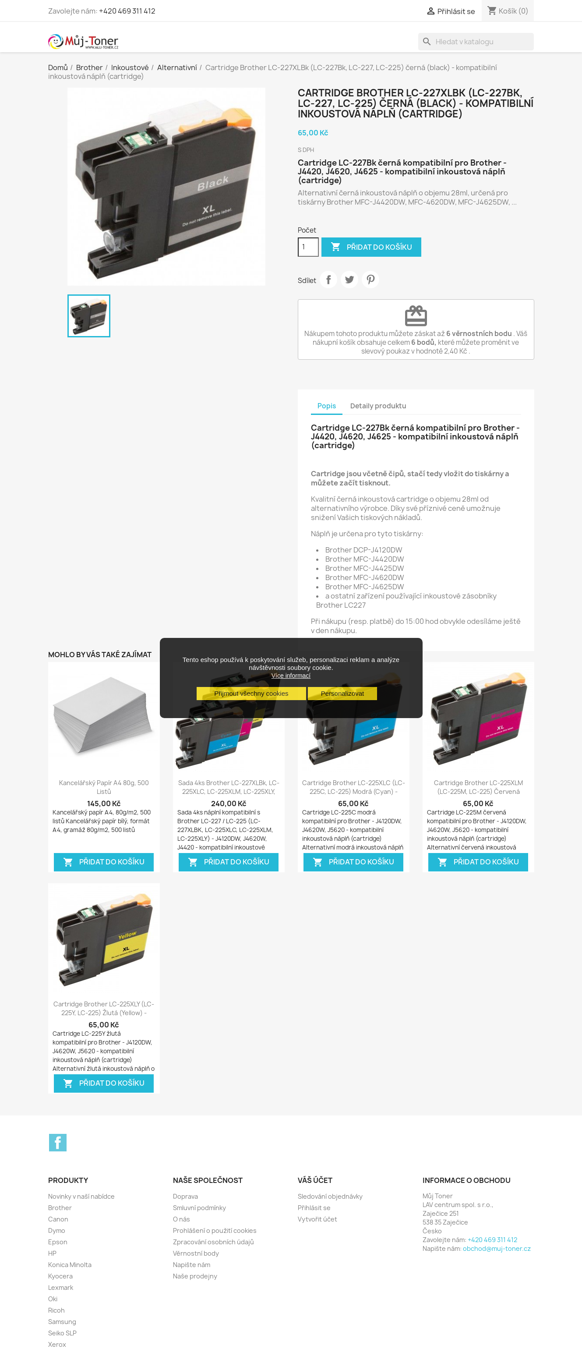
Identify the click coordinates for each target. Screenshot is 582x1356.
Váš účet (315, 1180)
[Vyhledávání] (476, 41)
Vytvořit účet (317, 1219)
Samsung (62, 1321)
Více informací (291, 675)
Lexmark (60, 1287)
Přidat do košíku (371, 247)
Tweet (349, 279)
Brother (60, 1208)
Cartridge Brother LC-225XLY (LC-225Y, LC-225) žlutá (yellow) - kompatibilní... (103, 1013)
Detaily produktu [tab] (378, 406)
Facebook (58, 1142)
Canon (58, 1219)
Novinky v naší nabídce (81, 1196)
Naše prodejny (195, 1276)
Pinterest (370, 279)
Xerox (57, 1344)
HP (52, 1253)
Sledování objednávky (330, 1196)
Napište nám (191, 1264)
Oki (52, 1299)
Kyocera (60, 1276)
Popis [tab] (326, 406)
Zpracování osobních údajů (213, 1242)
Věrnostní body (196, 1253)
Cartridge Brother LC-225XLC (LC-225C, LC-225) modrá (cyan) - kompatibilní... (353, 791)
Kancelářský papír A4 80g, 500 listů (104, 787)
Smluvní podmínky (199, 1208)
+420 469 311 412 (127, 11)
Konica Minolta (70, 1264)
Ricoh (56, 1310)
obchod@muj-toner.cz (497, 1248)
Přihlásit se (314, 1208)
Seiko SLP (62, 1333)
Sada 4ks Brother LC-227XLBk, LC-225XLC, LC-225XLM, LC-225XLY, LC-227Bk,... (228, 791)
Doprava (185, 1196)
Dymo (56, 1230)
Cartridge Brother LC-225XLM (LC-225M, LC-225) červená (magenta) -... (478, 791)
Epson (57, 1242)
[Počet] (308, 247)
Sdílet (328, 279)
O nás (181, 1219)
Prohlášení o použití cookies (215, 1230)
